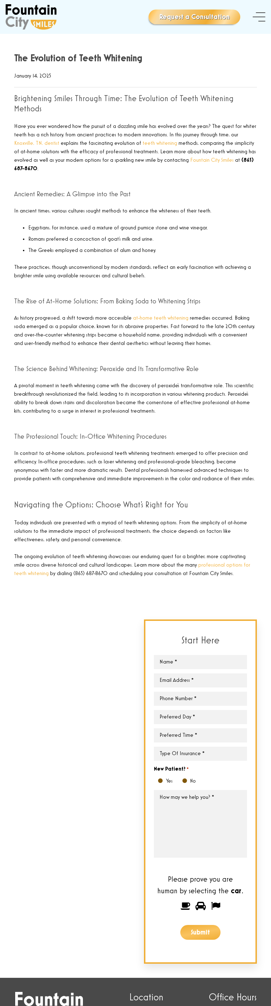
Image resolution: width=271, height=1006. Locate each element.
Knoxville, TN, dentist (36, 143)
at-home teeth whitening (160, 318)
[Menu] (259, 17)
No (186, 781)
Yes (162, 781)
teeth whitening (160, 143)
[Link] (31, 17)
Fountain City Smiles (212, 160)
